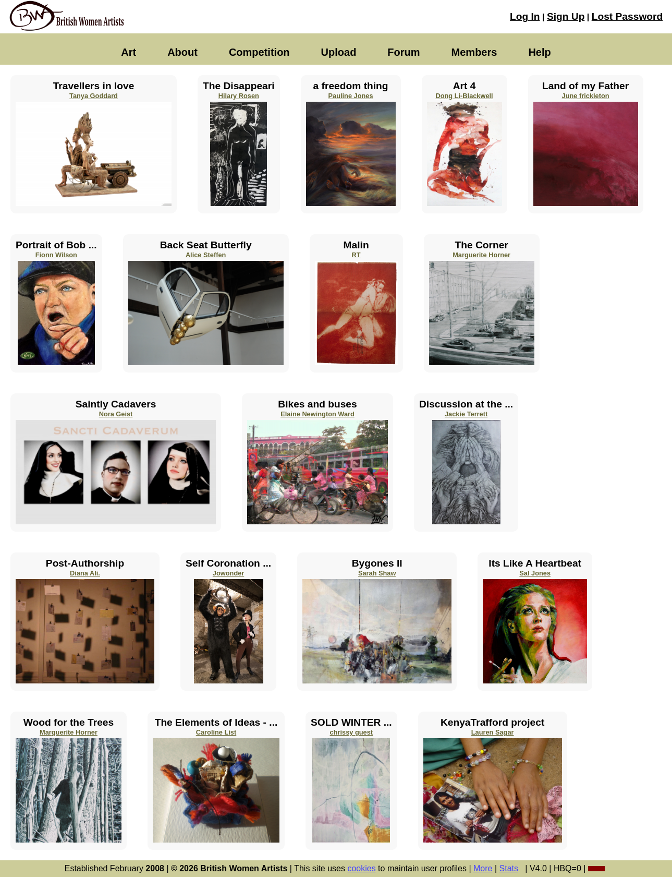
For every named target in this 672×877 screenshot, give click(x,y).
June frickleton (585, 96)
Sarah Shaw (377, 573)
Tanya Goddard (93, 96)
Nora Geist (116, 414)
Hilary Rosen (238, 96)
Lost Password (627, 16)
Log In (525, 16)
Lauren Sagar (492, 732)
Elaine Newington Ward (317, 414)
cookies (361, 868)
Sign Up (565, 16)
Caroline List (216, 732)
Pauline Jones (350, 96)
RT (356, 255)
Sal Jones (535, 573)
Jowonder (228, 573)
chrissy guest (351, 732)
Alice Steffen (206, 255)
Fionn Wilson (56, 255)
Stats (508, 868)
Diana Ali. (85, 573)
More (482, 868)
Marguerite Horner (481, 255)
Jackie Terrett (466, 414)
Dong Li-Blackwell (464, 96)
